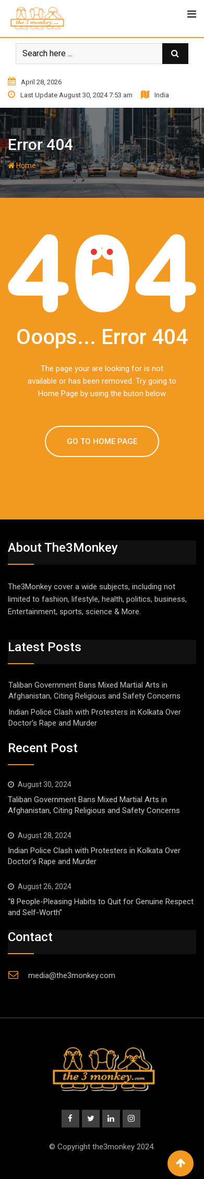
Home (22, 165)
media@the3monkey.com (71, 975)
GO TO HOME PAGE (102, 441)
